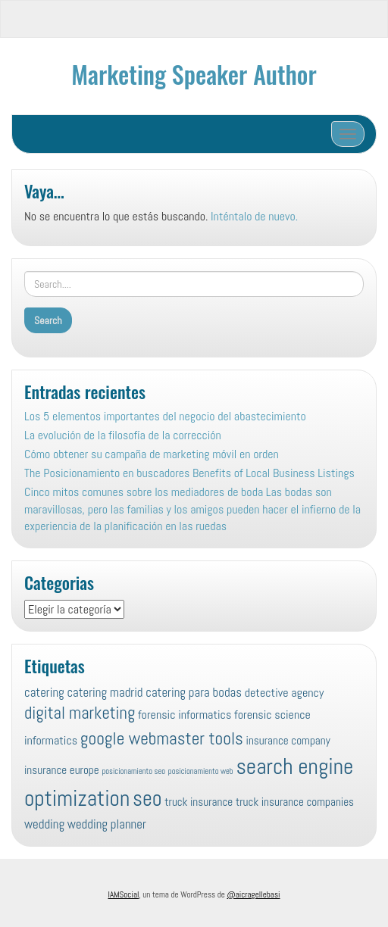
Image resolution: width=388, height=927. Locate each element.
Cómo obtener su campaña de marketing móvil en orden (151, 454)
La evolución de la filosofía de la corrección (122, 435)
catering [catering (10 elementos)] (44, 692)
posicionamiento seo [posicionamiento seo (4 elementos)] (133, 771)
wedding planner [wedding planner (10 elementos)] (106, 824)
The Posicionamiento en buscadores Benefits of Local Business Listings (189, 473)
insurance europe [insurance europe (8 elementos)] (61, 770)
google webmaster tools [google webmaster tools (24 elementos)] (161, 738)
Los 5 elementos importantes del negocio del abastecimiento (165, 416)
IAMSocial (123, 894)
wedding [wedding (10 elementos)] (44, 824)
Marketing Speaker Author (193, 74)
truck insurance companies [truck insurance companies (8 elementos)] (295, 801)
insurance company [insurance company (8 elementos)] (288, 740)
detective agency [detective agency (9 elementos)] (284, 693)
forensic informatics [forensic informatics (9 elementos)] (184, 715)
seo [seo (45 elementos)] (147, 798)
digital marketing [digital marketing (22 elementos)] (79, 713)
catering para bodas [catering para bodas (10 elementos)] (194, 692)
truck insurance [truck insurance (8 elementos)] (198, 801)
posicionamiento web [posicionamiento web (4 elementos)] (200, 771)
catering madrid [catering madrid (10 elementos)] (104, 692)
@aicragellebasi (253, 894)
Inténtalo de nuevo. (254, 216)
